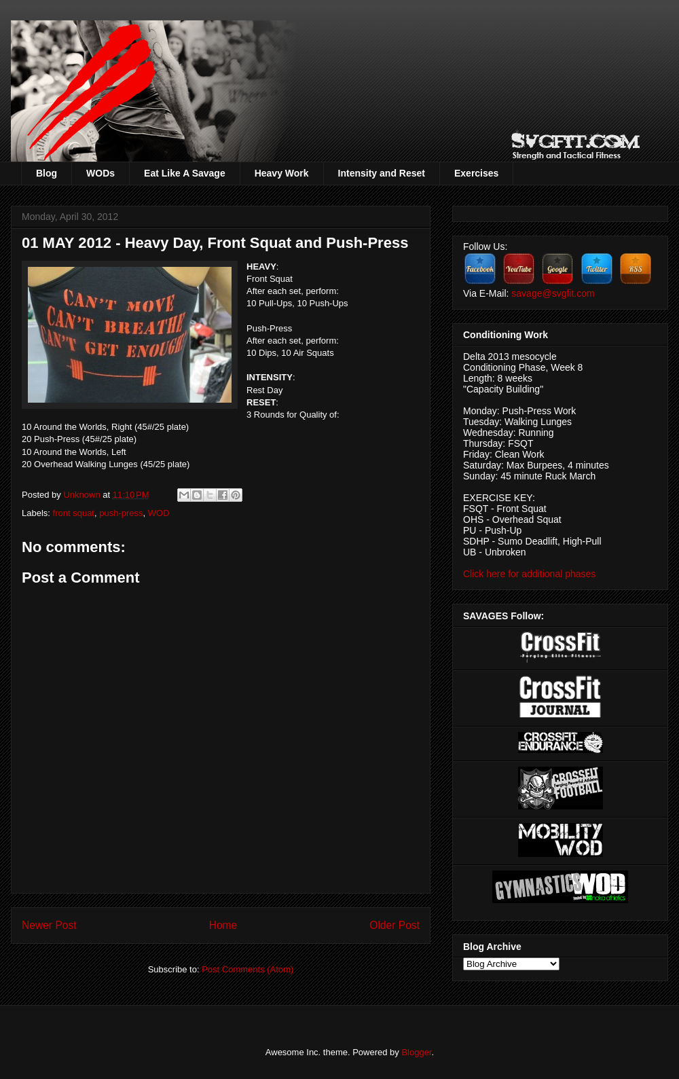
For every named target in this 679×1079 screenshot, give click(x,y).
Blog (46, 173)
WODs (100, 173)
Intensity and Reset (381, 173)
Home (223, 925)
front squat (73, 513)
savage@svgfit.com (552, 293)
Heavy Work (282, 173)
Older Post (394, 925)
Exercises (476, 173)
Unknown (83, 495)
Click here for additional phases (529, 573)
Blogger (416, 1052)
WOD (159, 513)
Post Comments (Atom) (247, 969)
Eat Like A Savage (184, 173)
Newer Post (49, 925)
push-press (121, 513)
